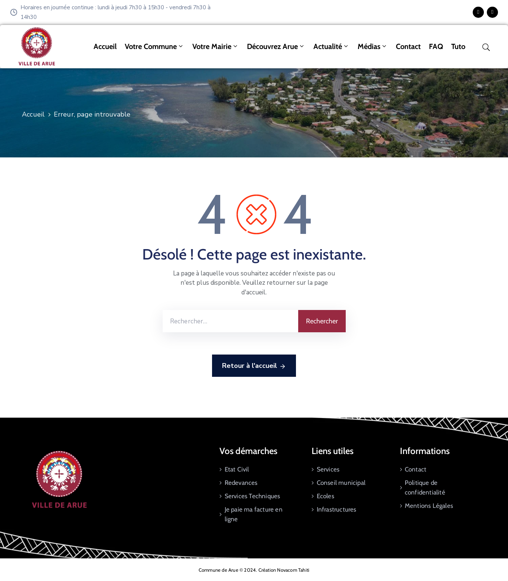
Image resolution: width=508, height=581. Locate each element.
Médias (373, 46)
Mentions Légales (429, 505)
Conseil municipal (341, 482)
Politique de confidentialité (425, 487)
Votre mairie (215, 46)
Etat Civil (237, 469)
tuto (458, 46)
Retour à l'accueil (254, 366)
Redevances (241, 482)
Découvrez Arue (276, 46)
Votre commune (154, 46)
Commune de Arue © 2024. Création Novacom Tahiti (254, 570)
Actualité (331, 46)
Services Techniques (252, 496)
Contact (408, 46)
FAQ (436, 46)
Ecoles (325, 496)
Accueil (105, 46)
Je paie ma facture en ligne (254, 514)
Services (328, 469)
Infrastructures (336, 509)
